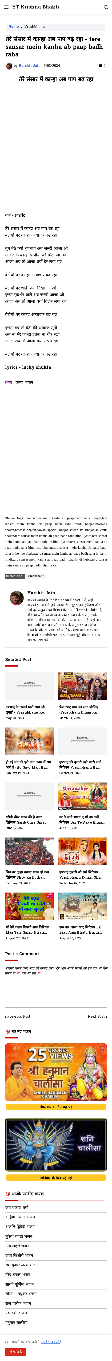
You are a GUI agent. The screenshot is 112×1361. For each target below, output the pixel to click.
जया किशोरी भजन (19, 1256)
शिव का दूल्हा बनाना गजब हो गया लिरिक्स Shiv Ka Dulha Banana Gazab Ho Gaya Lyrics (27, 875)
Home (13, 27)
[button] (6, 7)
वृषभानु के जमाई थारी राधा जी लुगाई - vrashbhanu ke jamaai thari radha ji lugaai (26, 710)
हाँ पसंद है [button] (15, 1352)
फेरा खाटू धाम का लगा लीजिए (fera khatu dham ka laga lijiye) (78, 710)
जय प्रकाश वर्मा (16, 1208)
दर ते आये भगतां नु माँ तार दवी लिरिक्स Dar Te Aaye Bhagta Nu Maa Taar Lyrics (82, 820)
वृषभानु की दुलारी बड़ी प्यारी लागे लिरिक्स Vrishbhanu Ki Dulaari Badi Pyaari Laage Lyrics (82, 765)
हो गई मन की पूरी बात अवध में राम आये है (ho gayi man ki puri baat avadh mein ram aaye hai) (28, 765)
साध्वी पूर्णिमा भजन (19, 1285)
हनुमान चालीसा (16, 1323)
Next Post (96, 1017)
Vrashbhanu (34, 27)
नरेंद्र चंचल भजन (17, 1275)
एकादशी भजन (16, 1313)
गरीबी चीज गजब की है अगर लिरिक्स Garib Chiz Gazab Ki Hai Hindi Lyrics (29, 820)
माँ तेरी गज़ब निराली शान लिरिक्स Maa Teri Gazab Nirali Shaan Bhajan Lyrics (27, 930)
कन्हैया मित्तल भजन (20, 1217)
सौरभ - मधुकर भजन (20, 1294)
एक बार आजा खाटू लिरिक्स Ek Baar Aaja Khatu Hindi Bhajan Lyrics (80, 930)
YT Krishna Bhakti (35, 7)
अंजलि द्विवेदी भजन (20, 1227)
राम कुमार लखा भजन (21, 1265)
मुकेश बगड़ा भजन (18, 1237)
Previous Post (18, 1017)
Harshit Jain (41, 593)
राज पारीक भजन (18, 1304)
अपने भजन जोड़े (51, 1342)
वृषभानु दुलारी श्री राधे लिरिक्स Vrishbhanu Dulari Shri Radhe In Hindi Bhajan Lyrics (80, 875)
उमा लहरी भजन (17, 1246)
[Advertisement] (56, 150)
